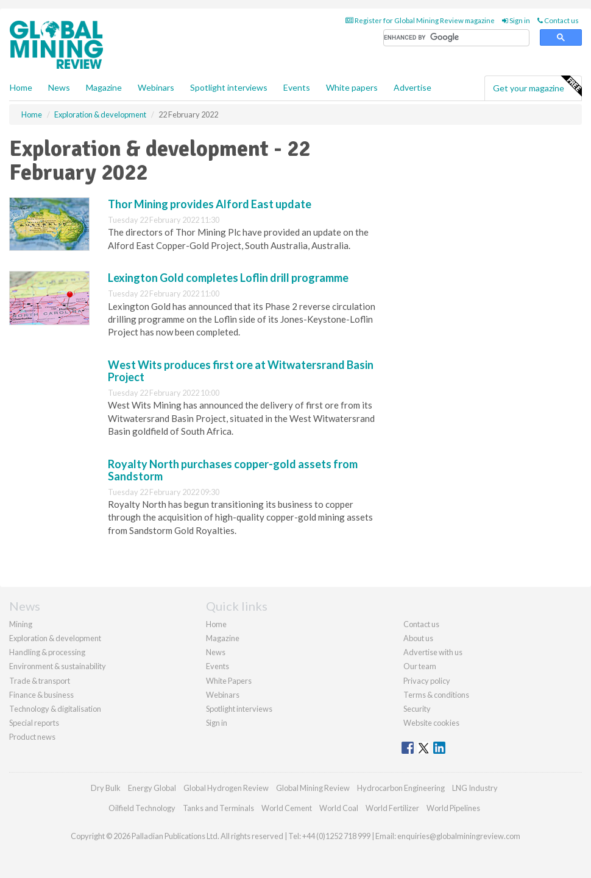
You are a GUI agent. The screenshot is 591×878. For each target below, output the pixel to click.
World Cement (286, 808)
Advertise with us (432, 652)
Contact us (558, 20)
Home (21, 87)
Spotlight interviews (228, 87)
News (215, 652)
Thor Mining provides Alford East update (209, 204)
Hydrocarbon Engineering (401, 788)
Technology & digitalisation (55, 709)
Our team (419, 666)
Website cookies (431, 723)
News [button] (59, 87)
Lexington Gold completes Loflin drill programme (228, 277)
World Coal (338, 808)
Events (296, 87)
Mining (20, 624)
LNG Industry (475, 788)
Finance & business (41, 695)
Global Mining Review (313, 788)
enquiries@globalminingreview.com (458, 836)
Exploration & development (55, 638)
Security (417, 709)
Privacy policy (426, 681)
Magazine (104, 87)
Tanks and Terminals (218, 808)
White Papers (229, 681)
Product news (32, 737)
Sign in (516, 20)
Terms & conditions (436, 695)
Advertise (412, 87)
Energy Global (152, 788)
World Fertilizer (392, 808)
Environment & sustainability (57, 666)
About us (418, 638)
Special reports (34, 723)
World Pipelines (453, 808)
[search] (456, 38)
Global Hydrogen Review (226, 788)
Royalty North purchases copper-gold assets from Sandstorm (233, 470)
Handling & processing (47, 652)
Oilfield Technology (141, 808)
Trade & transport (39, 681)
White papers (352, 87)
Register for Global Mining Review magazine (420, 20)
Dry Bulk (106, 788)
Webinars (156, 87)
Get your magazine (537, 86)
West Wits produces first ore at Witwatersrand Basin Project (240, 371)
